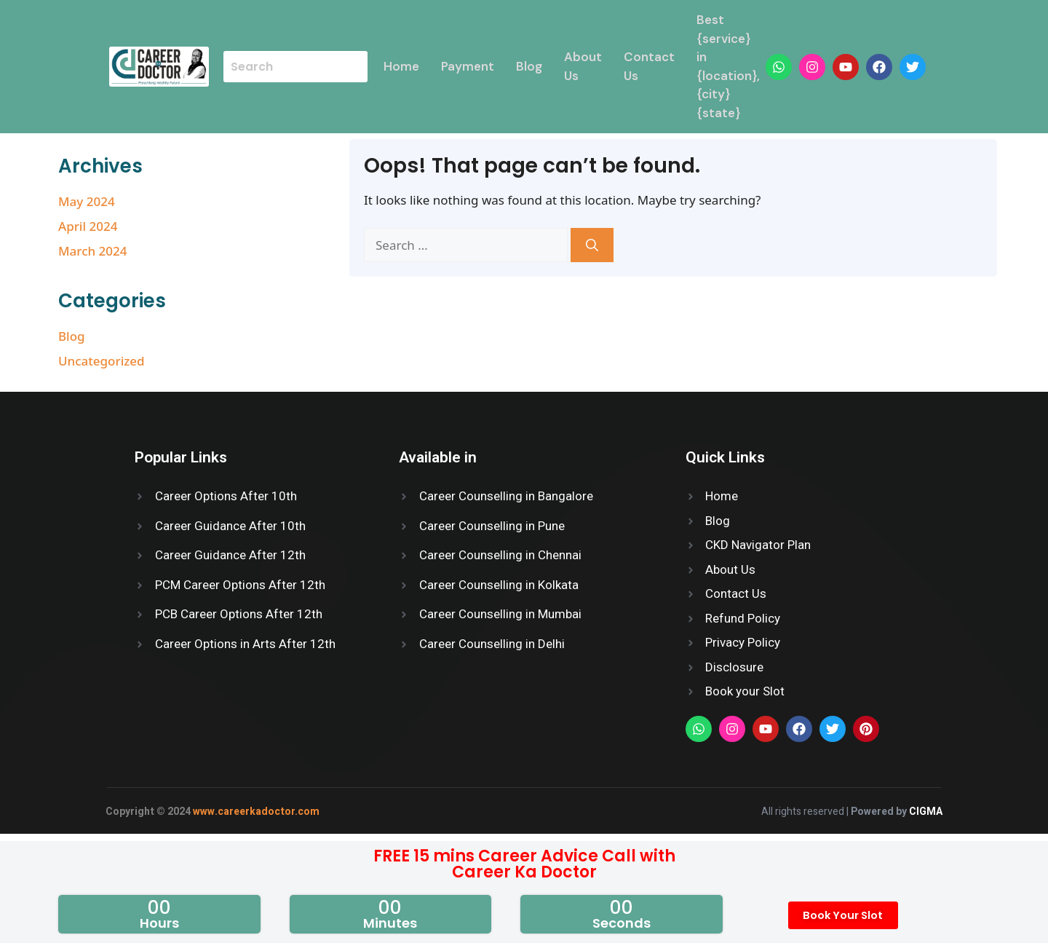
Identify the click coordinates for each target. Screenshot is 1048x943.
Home (402, 66)
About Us (584, 66)
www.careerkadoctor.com (256, 811)
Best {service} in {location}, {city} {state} (729, 66)
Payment (468, 66)
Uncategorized (101, 360)
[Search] (592, 245)
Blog (530, 66)
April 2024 (87, 226)
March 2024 (92, 250)
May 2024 (86, 201)
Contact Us (649, 66)
